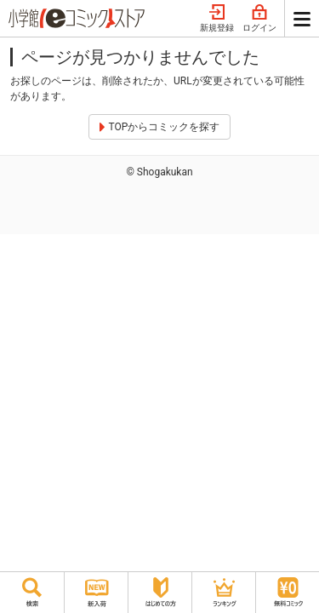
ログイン (259, 18)
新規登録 (217, 18)
